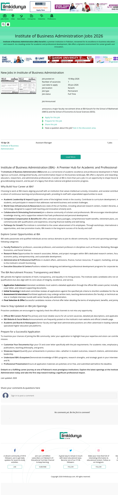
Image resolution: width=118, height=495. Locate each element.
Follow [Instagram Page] (98, 464)
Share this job (51, 124)
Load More (70, 154)
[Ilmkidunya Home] (14, 7)
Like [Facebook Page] (14, 464)
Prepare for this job (53, 121)
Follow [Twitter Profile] (70, 464)
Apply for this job (52, 117)
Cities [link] (13, 17)
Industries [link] (41, 17)
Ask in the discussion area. (84, 128)
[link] (40, 6)
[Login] (8, 24)
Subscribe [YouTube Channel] (42, 464)
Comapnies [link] (32, 17)
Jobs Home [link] (5, 17)
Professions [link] (52, 17)
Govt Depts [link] (21, 17)
